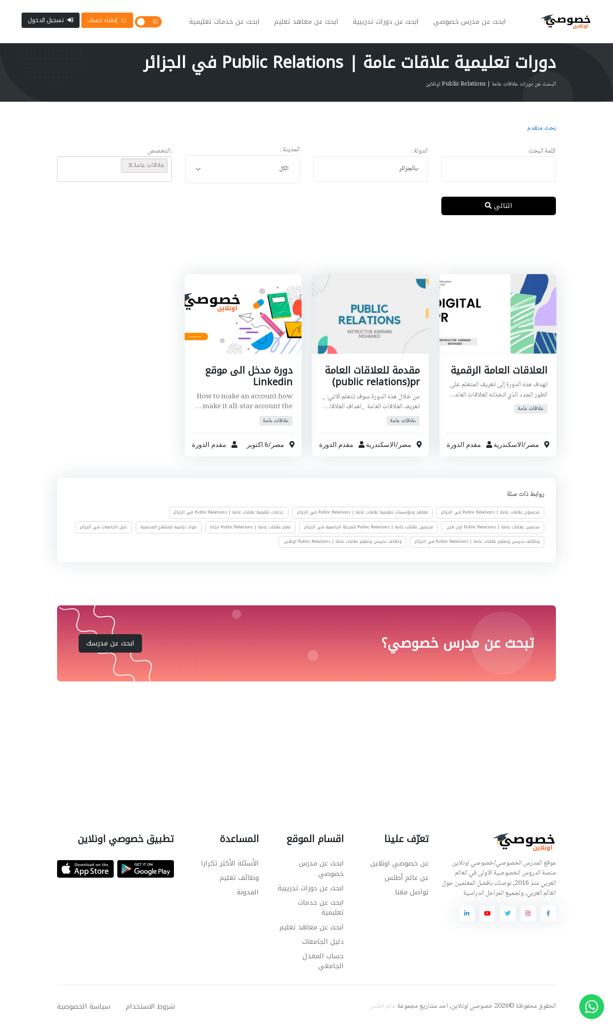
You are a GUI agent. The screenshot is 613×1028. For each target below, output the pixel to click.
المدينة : (290, 150)
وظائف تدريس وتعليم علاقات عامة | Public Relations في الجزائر (477, 541)
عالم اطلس (382, 1006)
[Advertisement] (300, 251)
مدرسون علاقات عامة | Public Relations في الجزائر (490, 513)
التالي (498, 205)
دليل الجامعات (323, 941)
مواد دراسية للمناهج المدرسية (168, 527)
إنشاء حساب (107, 20)
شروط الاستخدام (150, 1006)
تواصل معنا (412, 892)
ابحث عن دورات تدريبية (386, 21)
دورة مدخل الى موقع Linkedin (248, 376)
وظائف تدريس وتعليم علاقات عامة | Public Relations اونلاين (343, 541)
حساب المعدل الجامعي (323, 961)
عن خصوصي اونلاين (399, 863)
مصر (531, 445)
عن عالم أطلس (407, 877)
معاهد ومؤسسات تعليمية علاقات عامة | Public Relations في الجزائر (362, 513)
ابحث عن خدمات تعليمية (224, 21)
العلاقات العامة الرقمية (498, 370)
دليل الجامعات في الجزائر (103, 527)
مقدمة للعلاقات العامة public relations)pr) (372, 376)
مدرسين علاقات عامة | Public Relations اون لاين (493, 527)
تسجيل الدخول (50, 20)
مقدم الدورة (464, 445)
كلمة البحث (542, 151)
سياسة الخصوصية (83, 1006)
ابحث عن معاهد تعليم (306, 21)
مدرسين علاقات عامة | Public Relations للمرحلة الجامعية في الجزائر (368, 527)
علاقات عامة (530, 409)
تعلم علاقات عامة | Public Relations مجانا (250, 527)
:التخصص (159, 151)
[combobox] (370, 169)
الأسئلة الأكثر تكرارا (230, 863)
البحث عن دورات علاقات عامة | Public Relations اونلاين (491, 84)
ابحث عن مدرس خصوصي (469, 21)
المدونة (248, 892)
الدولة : (419, 151)
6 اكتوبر (257, 445)
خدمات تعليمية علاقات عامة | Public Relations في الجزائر (228, 513)
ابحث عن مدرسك (110, 643)
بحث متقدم (541, 128)
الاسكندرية (508, 445)
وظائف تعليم (239, 877)
